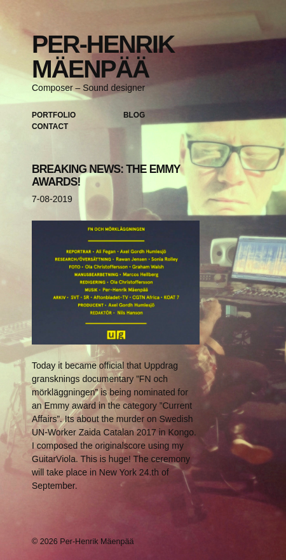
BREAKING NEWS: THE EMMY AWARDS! (106, 175)
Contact (50, 126)
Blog (134, 115)
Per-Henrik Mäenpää (103, 57)
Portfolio (54, 115)
